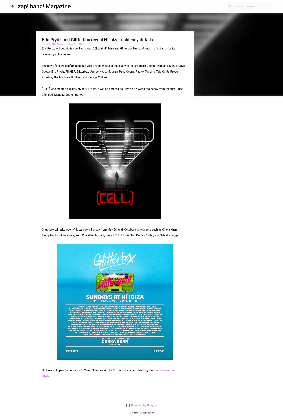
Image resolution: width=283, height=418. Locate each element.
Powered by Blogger (141, 405)
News (46, 376)
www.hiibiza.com (164, 370)
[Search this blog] (253, 6)
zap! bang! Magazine (44, 6)
